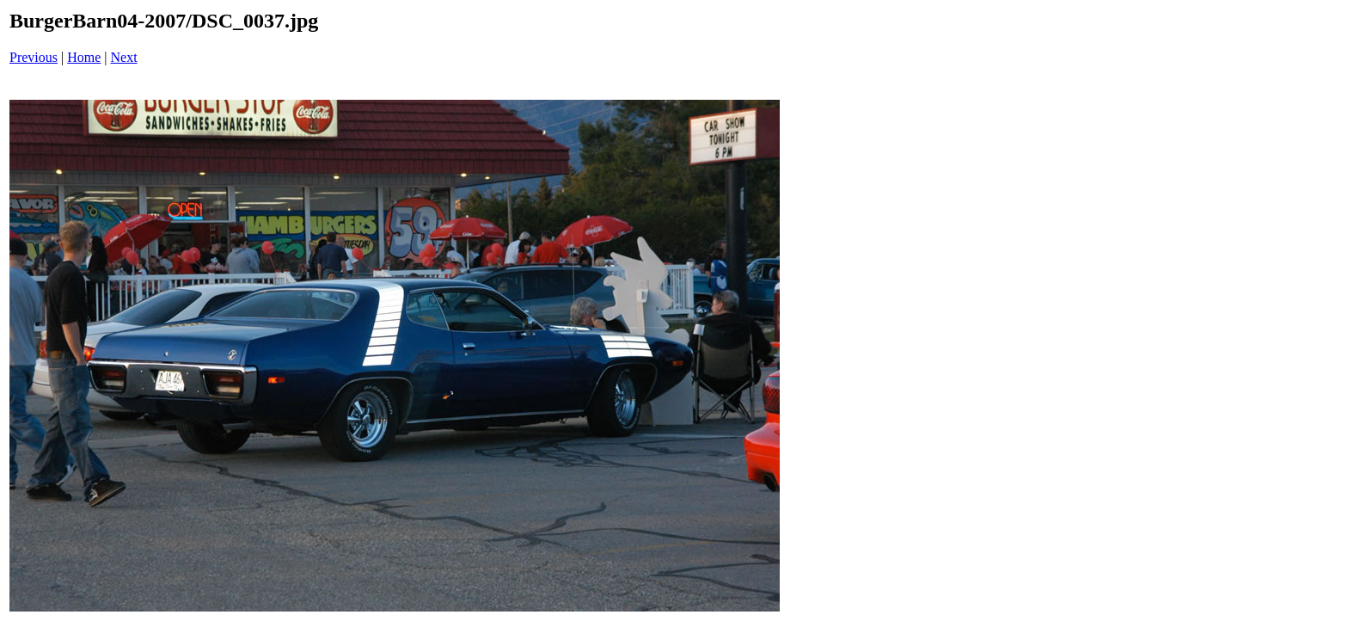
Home (84, 57)
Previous (33, 57)
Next (124, 57)
